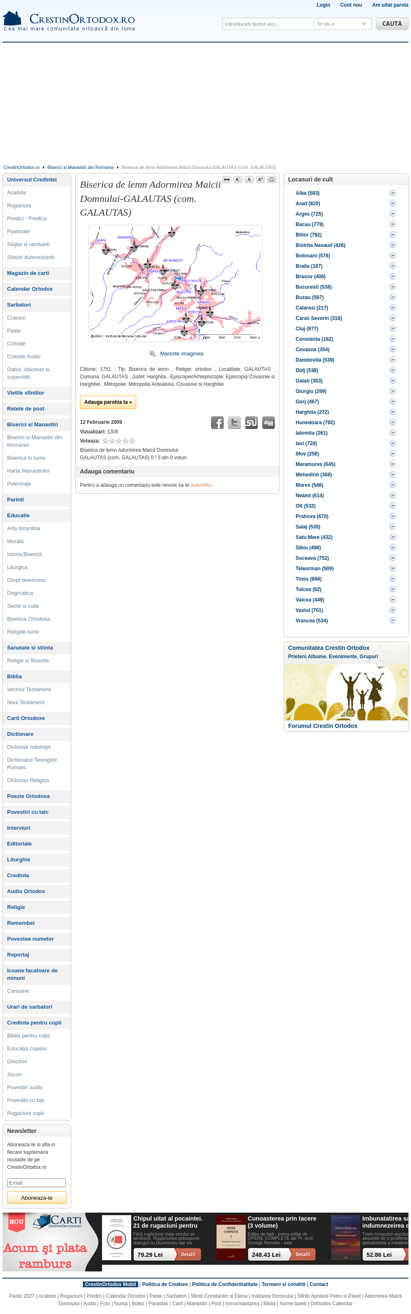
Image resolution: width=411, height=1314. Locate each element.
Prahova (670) (312, 516)
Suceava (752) (312, 558)
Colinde (16, 343)
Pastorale (18, 231)
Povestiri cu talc (28, 812)
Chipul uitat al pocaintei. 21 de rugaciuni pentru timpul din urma (167, 1222)
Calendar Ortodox (30, 289)
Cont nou (351, 5)
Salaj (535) (308, 527)
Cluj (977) (307, 329)
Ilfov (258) (307, 454)
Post (216, 1303)
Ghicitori (17, 1061)
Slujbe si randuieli (28, 244)
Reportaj (18, 955)
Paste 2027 (22, 1296)
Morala (15, 541)
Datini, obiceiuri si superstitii (28, 373)
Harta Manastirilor (28, 471)
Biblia (14, 676)
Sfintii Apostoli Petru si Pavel (329, 1296)
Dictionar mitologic (29, 747)
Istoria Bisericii (24, 554)
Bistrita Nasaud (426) (320, 245)
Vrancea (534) (312, 621)
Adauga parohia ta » (108, 402)
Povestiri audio (24, 1087)
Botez (138, 1303)
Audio (89, 1303)
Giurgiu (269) (311, 391)
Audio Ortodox (26, 891)
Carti (177, 1303)
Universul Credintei (32, 179)
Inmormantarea (242, 1303)
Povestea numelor (30, 939)
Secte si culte (23, 606)
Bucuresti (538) (314, 287)
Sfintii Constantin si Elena (219, 1296)
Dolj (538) (307, 370)
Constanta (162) (314, 339)
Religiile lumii (23, 632)
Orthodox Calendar (331, 1303)
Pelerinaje (19, 484)
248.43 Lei (266, 1254)
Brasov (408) (311, 276)
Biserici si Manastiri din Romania (80, 167)
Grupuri (369, 657)
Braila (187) (309, 266)
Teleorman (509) (315, 568)
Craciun (16, 318)
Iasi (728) (306, 443)
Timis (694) (308, 579)
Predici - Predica (27, 218)
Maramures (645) (315, 464)
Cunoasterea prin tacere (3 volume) (282, 1222)
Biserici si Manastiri (32, 424)
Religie (16, 907)
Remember (21, 923)
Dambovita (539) (315, 360)
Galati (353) (309, 381)
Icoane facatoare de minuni (32, 974)
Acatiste (16, 192)
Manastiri (197, 1303)
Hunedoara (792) (315, 422)
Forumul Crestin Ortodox (322, 725)
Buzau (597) (310, 297)
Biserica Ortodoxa (28, 619)
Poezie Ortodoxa (28, 796)
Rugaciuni (19, 205)
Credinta (18, 875)
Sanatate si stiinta (30, 647)
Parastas (158, 1303)
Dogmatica (20, 593)
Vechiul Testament (29, 689)
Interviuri (18, 828)
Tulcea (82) (308, 589)
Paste (14, 330)
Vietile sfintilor (25, 393)
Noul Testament (26, 702)
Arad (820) (308, 203)
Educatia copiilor (27, 1048)
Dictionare (20, 734)
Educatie (18, 515)
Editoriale (19, 844)
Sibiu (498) (308, 548)
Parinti (15, 499)
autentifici (201, 485)
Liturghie (18, 859)
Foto (105, 1303)
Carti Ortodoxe (26, 718)
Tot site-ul (326, 24)
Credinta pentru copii (34, 1022)
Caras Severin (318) (319, 318)
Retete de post (26, 408)
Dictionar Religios (28, 780)
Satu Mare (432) (314, 537)
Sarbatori (19, 305)
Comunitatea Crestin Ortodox (328, 647)
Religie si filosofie (28, 660)
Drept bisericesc (26, 580)
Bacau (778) (310, 224)
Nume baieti (293, 1303)
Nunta (120, 1303)
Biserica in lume (26, 458)
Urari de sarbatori (29, 1007)
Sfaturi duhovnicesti (30, 257)
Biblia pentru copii (28, 1035)
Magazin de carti (28, 273)
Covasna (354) (312, 349)
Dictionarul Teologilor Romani (32, 763)
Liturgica (17, 567)
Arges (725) (309, 214)
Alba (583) (307, 193)
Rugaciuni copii (25, 1113)
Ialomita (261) (312, 433)
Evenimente (343, 657)
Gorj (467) (307, 402)
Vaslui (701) (309, 610)
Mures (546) (310, 485)
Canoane (18, 991)
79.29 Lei (150, 1254)
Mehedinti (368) (314, 475)
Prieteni (297, 657)
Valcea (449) (310, 600)
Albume (317, 657)
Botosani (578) (313, 256)
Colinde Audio (23, 356)
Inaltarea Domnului (273, 1296)
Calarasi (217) (312, 308)
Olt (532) (306, 506)
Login (323, 5)
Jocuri (14, 1074)
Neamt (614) (310, 495)
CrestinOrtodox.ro (21, 167)
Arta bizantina (23, 528)
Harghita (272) (312, 412)
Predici (94, 1296)
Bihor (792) (309, 235)
